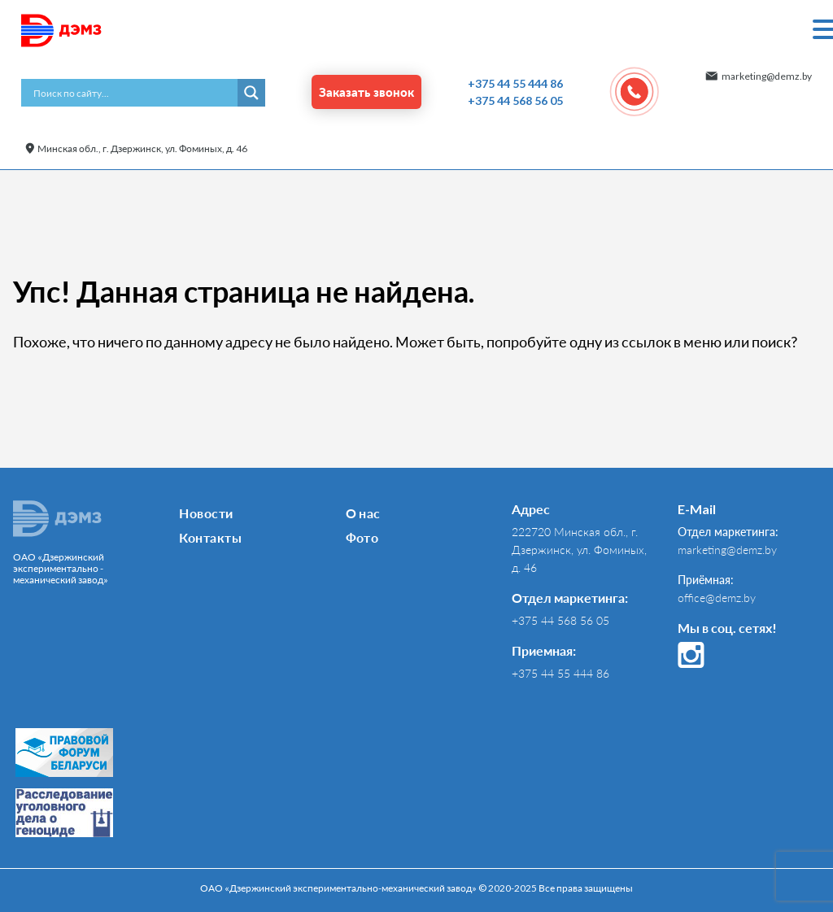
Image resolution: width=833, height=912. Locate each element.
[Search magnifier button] (251, 93)
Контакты (210, 537)
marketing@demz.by (767, 76)
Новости (206, 513)
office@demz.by (717, 597)
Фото (362, 537)
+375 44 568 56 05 (515, 100)
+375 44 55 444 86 (515, 83)
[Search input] (133, 93)
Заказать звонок (366, 92)
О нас (363, 513)
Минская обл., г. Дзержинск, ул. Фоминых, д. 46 (142, 148)
